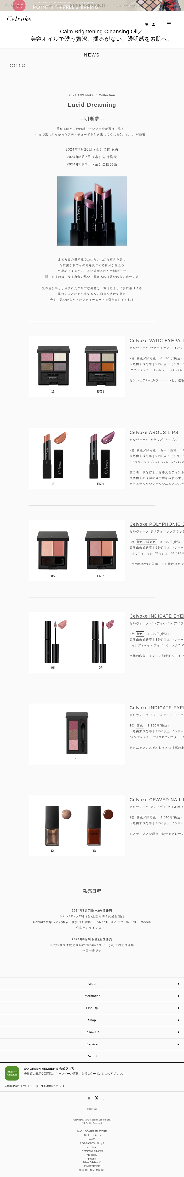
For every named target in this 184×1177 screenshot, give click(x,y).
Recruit (92, 1056)
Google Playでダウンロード (19, 1086)
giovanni (91, 1158)
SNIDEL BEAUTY (92, 1135)
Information (92, 996)
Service (92, 1044)
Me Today (92, 1155)
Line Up (92, 1008)
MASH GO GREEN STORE (92, 1131)
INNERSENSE (92, 1166)
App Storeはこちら (50, 1086)
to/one (92, 1139)
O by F (100, 1143)
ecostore (92, 1147)
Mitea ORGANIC (92, 1162)
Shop (92, 1020)
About (92, 984)
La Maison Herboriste (91, 1151)
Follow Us (92, 1032)
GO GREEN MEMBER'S (92, 1170)
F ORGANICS (87, 1143)
